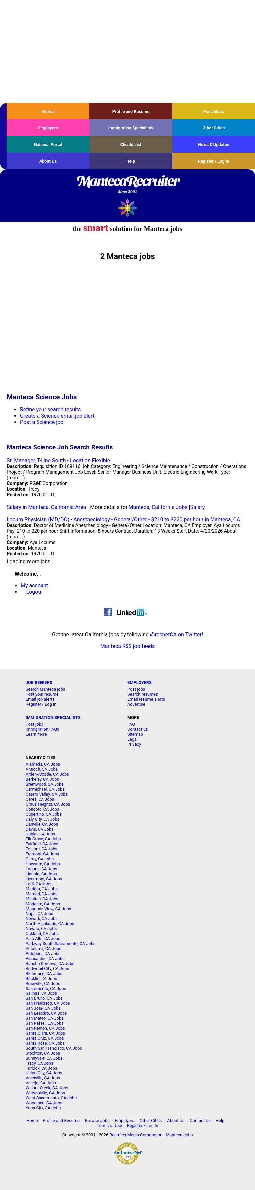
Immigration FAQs (42, 729)
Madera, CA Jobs (42, 888)
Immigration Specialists (130, 127)
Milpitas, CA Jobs (42, 898)
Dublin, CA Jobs (40, 834)
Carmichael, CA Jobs (45, 789)
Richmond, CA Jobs (44, 973)
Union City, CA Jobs (44, 1073)
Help (131, 161)
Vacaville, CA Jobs (43, 1077)
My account (34, 585)
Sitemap (135, 734)
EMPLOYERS (140, 682)
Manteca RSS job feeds (127, 646)
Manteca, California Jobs (158, 507)
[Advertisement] (127, 51)
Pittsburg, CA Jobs (43, 953)
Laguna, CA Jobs (41, 868)
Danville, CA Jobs (42, 824)
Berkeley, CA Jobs (42, 779)
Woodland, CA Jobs (44, 1102)
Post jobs (136, 689)
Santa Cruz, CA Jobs (45, 1038)
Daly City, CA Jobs (42, 819)
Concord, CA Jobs (42, 809)
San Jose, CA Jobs (43, 1008)
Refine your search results (50, 409)
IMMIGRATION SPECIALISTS (53, 717)
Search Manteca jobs (45, 689)
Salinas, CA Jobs (41, 993)
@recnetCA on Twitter (176, 634)
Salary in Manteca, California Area (46, 507)
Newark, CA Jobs (42, 918)
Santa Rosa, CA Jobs (45, 1043)
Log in (50, 704)
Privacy (134, 744)
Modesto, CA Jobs (43, 903)
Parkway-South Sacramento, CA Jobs (61, 943)
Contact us (138, 729)
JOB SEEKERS (39, 682)
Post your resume (42, 694)
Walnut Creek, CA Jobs (47, 1087)
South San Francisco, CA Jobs (54, 1048)
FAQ (131, 724)
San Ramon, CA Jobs (45, 1028)
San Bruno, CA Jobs (44, 998)
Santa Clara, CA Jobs (45, 1033)
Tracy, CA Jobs (39, 1063)
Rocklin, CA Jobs (41, 978)
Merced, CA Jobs (42, 893)
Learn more (36, 734)
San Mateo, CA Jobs (45, 1018)
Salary (197, 507)
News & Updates (213, 144)
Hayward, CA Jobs (43, 863)
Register (33, 704)
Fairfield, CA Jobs (42, 843)
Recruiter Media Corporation (135, 1134)
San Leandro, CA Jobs (46, 1013)
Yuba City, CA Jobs (43, 1107)
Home (48, 111)
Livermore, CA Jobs (44, 878)
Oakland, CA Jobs (42, 933)
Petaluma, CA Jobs (43, 948)
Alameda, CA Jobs (43, 764)
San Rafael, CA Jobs (45, 1023)
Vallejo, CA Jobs (41, 1082)
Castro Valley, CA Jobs (47, 794)
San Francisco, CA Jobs (48, 1003)
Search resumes (143, 694)
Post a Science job (41, 422)
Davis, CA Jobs (40, 829)
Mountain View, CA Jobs (48, 908)
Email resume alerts (146, 699)
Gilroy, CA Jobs (40, 858)
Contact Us (200, 1120)
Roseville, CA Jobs (43, 983)
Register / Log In (213, 161)
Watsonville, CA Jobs (45, 1092)
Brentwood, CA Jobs (45, 784)
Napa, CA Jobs (39, 913)
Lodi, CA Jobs (38, 883)
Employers (48, 127)
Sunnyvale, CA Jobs (44, 1058)
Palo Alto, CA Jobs (43, 938)
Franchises (213, 111)
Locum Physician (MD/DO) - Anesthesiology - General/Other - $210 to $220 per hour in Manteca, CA (123, 519)
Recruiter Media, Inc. (128, 208)
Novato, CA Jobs (41, 928)
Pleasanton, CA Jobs (45, 958)
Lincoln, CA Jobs (41, 873)
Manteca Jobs (179, 1134)
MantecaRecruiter (127, 185)
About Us (48, 161)
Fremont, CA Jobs (42, 853)
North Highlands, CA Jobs (50, 923)
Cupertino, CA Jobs (44, 814)
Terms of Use (109, 1125)
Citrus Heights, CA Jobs (48, 804)
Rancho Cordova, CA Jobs (50, 963)
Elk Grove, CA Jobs (43, 838)
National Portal (48, 144)
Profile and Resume (131, 111)
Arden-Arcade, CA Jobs (47, 774)
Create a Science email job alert (57, 416)
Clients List (131, 144)
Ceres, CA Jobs (40, 799)
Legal (133, 739)
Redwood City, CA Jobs (47, 968)
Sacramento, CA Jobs (46, 988)
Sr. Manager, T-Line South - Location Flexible (58, 460)
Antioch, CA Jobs (42, 769)
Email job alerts (40, 699)
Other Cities (213, 127)
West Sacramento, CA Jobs (51, 1097)
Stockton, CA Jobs (43, 1053)
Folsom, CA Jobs (41, 848)
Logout (34, 592)
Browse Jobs (97, 1120)
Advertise (136, 704)
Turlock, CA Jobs (41, 1068)
